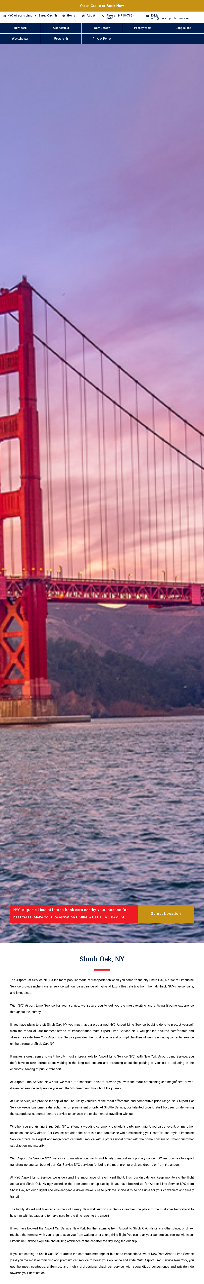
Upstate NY (61, 38)
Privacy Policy (102, 38)
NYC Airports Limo (20, 15)
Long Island (183, 28)
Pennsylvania (142, 28)
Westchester (20, 38)
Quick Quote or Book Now (102, 5)
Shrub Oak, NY (48, 15)
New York (20, 28)
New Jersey (102, 28)
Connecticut (61, 28)
